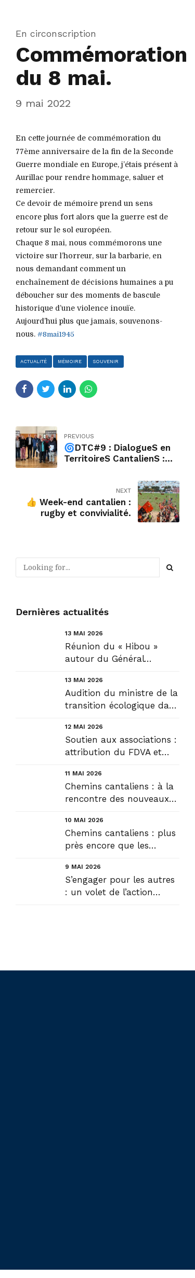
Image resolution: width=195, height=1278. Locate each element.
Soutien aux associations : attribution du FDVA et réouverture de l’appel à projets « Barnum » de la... (121, 747)
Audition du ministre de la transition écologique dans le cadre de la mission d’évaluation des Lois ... (122, 700)
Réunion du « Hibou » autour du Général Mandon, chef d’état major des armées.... (122, 654)
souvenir (108, 361)
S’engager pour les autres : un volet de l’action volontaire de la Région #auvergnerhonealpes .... (120, 887)
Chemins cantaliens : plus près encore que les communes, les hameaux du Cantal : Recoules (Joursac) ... (120, 840)
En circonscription (56, 33)
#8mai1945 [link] (56, 334)
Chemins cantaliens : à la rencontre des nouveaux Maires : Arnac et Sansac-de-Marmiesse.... (120, 794)
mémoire (70, 361)
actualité (34, 361)
